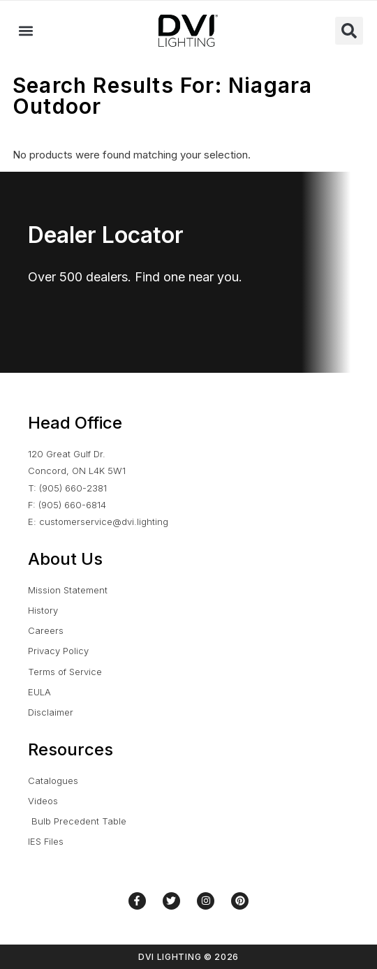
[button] (25, 31)
